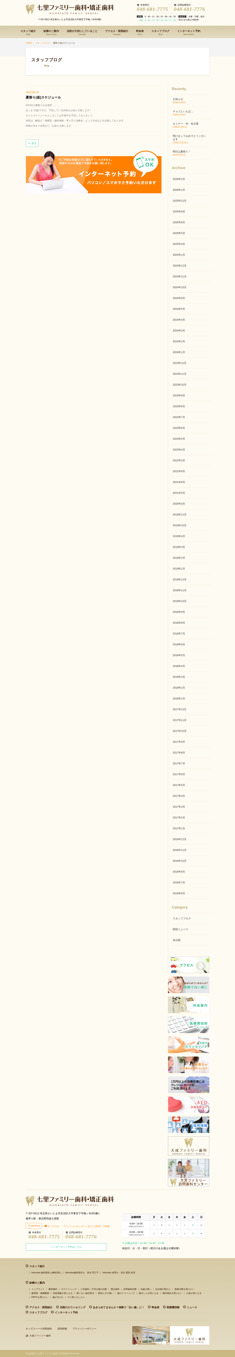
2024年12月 (180, 265)
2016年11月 (180, 850)
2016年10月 (180, 860)
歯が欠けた (58, 1297)
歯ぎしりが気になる (149, 1293)
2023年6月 (179, 427)
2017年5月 (179, 785)
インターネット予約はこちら (66, 1246)
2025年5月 (179, 233)
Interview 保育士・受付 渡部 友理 (118, 1273)
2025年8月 (179, 211)
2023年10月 (180, 384)
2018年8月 (179, 622)
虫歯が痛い (145, 1289)
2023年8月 (179, 406)
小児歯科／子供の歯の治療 (93, 1289)
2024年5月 (179, 308)
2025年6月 (179, 222)
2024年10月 (180, 287)
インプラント (38, 1289)
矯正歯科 (115, 1289)
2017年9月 (179, 741)
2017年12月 (180, 709)
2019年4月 (179, 536)
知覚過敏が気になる (63, 1293)
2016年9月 (179, 871)
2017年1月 (179, 828)
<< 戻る (32, 143)
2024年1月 (179, 352)
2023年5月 (179, 438)
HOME (29, 43)
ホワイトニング (69, 1289)
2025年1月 (179, 254)
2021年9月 (179, 471)
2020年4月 (179, 503)
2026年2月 (179, 179)
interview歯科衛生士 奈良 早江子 (82, 1273)
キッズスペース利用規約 (39, 1328)
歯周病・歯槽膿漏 (40, 1293)
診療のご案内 (51, 32)
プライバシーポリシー (84, 1328)
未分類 (176, 940)
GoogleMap (34, 1225)
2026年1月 (179, 189)
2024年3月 (179, 330)
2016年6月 (179, 893)
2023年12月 (180, 363)
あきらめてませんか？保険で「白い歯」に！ (118, 1307)
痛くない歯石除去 (85, 1293)
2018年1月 (179, 698)
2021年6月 (179, 482)
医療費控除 (173, 1307)
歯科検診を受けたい (172, 1293)
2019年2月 (179, 557)
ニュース (192, 1307)
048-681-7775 (152, 9)
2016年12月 (180, 839)
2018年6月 (179, 644)
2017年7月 (179, 763)
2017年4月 (179, 795)
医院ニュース (180, 929)
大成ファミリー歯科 (40, 1335)
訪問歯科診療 (130, 1289)
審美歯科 (52, 1289)
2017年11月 (180, 720)
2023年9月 (179, 395)
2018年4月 (179, 666)
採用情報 (62, 1328)
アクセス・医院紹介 (116, 32)
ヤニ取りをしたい (76, 1297)
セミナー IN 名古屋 (185, 123)
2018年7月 (179, 633)
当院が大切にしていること (82, 32)
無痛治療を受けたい (184, 1289)
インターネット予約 (188, 32)
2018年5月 (179, 655)
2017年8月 (179, 752)
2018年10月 (180, 601)
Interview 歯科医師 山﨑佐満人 (46, 1273)
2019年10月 (180, 525)
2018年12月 (180, 579)
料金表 (140, 32)
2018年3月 (179, 676)
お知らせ (178, 99)
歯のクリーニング (126, 1293)
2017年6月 (179, 774)
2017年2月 (179, 817)
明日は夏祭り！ (182, 151)
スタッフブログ (160, 32)
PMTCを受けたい (40, 1297)
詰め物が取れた (163, 1289)
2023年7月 (179, 417)
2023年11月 (180, 373)
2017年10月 (180, 730)
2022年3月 (179, 460)
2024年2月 (179, 341)
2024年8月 (179, 298)
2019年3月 (179, 547)
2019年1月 (179, 568)
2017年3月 (179, 806)
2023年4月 (179, 449)
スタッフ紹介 (28, 32)
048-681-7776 (189, 9)
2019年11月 (180, 514)
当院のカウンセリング (73, 1307)
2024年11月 (180, 276)
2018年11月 (180, 590)
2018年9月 (179, 611)
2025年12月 (180, 200)
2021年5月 (179, 492)
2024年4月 (179, 319)
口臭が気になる (194, 1293)
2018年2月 (179, 687)
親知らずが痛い (105, 1293)
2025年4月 (179, 243)
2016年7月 (179, 882)
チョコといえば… (183, 111)
